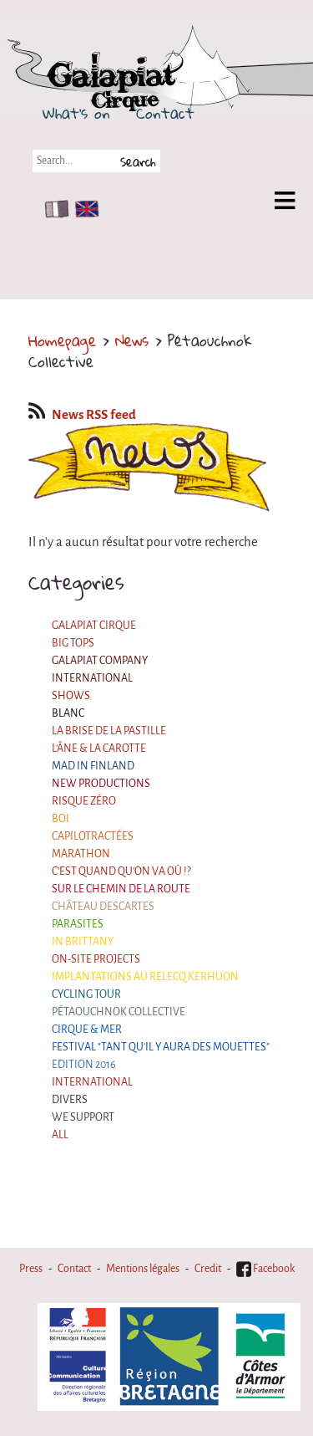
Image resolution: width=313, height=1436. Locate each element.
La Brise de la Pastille (109, 731)
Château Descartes (103, 906)
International (92, 678)
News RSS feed (82, 415)
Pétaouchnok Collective (118, 1012)
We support (83, 1117)
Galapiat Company (100, 661)
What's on (76, 113)
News (132, 340)
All (60, 1135)
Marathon (81, 854)
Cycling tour (86, 994)
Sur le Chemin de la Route (121, 889)
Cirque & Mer (87, 1029)
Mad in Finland (93, 766)
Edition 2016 (84, 1065)
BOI (60, 819)
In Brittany (83, 942)
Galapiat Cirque (94, 625)
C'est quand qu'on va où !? (121, 871)
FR (53, 209)
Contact (165, 113)
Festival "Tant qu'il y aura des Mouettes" (161, 1047)
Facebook (265, 1269)
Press (31, 1269)
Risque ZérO (84, 801)
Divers (70, 1100)
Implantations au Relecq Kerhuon (145, 977)
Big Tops (73, 643)
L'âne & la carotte (99, 748)
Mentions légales (142, 1269)
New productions (101, 784)
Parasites (77, 924)
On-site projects (96, 959)
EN (83, 209)
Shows (71, 696)
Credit (207, 1269)
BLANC (68, 713)
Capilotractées (93, 836)
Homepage (62, 340)
